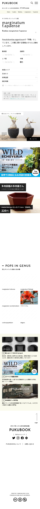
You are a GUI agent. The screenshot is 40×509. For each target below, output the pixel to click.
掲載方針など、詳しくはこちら (17, 98)
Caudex (14, 12)
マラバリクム (24, 306)
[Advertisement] (20, 239)
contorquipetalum (7, 322)
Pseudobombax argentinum (13, 39)
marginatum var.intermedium (10, 306)
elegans (22, 322)
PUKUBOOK (10, 3)
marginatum (28, 12)
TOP (36, 419)
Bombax (20, 12)
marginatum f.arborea (8, 289)
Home (8, 12)
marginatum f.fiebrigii (26, 289)
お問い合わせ (29, 444)
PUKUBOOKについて (13, 444)
